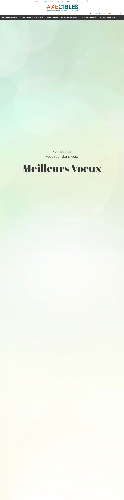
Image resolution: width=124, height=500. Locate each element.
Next (117, 258)
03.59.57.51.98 (97, 13)
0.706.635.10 (114, 13)
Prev (6, 258)
